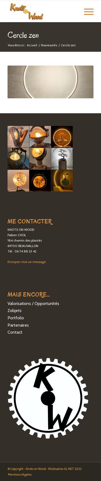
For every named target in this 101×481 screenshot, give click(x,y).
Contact (15, 332)
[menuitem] (18, 474)
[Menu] (86, 11)
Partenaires (18, 325)
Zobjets (15, 310)
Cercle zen (23, 34)
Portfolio (16, 317)
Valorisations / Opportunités (33, 303)
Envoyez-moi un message (27, 262)
